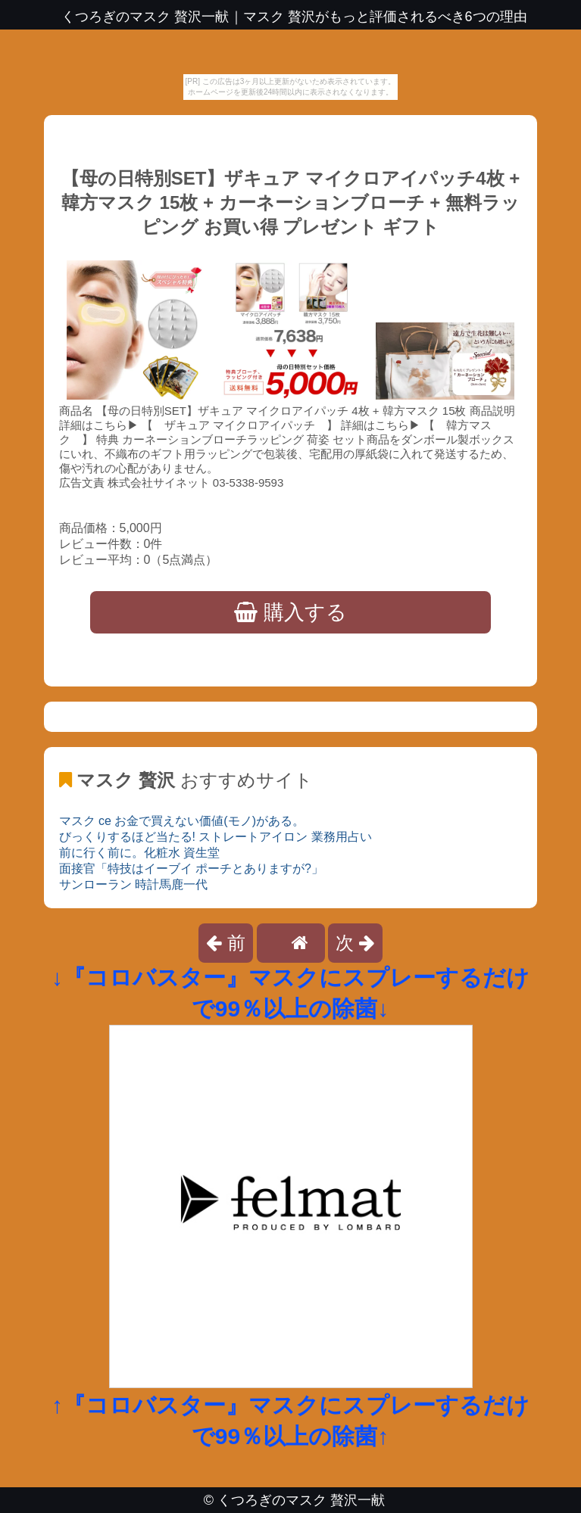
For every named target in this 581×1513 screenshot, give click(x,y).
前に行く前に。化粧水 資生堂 (139, 852)
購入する (290, 612)
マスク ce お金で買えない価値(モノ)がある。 (182, 820)
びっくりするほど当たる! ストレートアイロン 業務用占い (215, 836)
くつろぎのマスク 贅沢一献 (301, 1500)
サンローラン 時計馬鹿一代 (133, 884)
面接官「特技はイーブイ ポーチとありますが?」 (191, 868)
